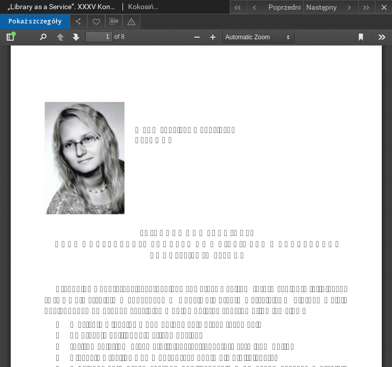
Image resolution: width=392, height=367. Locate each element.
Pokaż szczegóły (35, 21)
